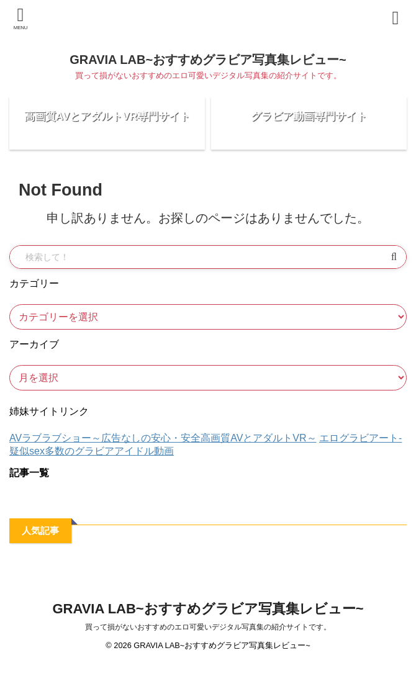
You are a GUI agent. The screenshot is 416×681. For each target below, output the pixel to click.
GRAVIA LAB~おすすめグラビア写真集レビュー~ (208, 59)
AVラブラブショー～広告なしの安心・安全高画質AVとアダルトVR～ (163, 456)
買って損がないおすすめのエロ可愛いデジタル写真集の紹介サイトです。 (208, 645)
